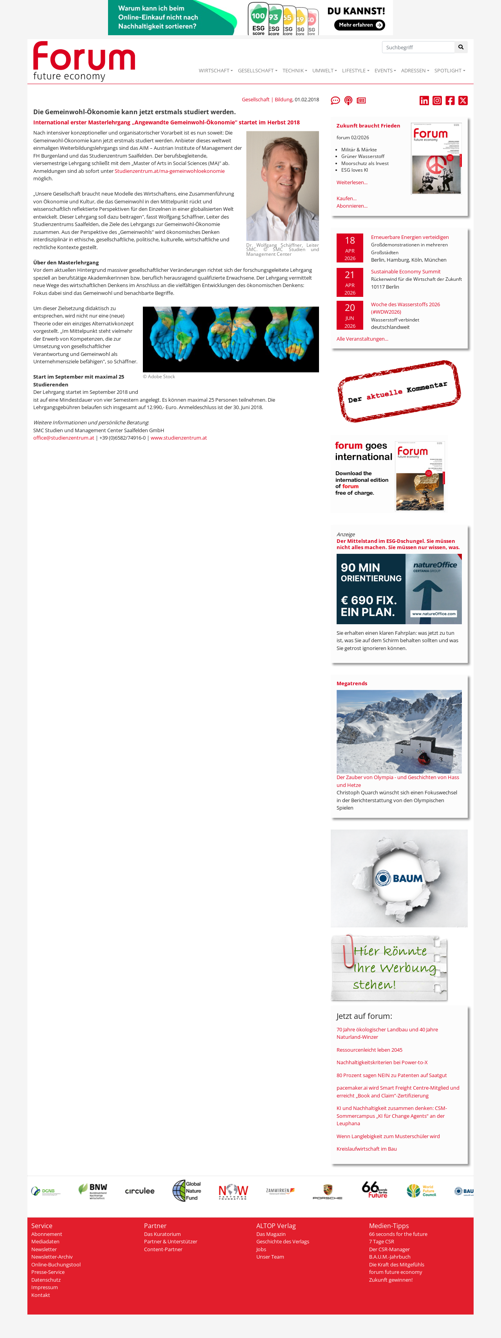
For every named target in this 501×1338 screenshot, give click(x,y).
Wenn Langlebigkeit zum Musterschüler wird (388, 1136)
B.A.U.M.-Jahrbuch (390, 1256)
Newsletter (44, 1249)
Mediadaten (45, 1241)
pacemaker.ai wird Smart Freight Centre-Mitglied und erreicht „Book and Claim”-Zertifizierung (398, 1091)
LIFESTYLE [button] (354, 70)
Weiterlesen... (352, 182)
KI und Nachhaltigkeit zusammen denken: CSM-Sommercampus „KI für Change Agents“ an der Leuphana (392, 1116)
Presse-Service (48, 1271)
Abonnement (46, 1233)
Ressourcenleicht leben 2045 (369, 1049)
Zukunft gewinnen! (391, 1279)
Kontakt (40, 1294)
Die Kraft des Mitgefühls (396, 1264)
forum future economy (395, 1271)
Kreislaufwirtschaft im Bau (367, 1148)
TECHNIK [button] (293, 70)
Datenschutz (46, 1279)
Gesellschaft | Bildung (267, 99)
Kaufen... (347, 198)
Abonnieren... (352, 205)
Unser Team (270, 1256)
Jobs (261, 1249)
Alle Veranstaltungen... (362, 338)
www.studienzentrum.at (179, 437)
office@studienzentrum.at (63, 437)
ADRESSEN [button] (413, 70)
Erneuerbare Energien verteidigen (410, 237)
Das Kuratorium (162, 1233)
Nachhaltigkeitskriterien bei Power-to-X (382, 1062)
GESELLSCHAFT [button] (256, 70)
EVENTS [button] (384, 70)
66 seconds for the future (398, 1233)
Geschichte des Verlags (282, 1241)
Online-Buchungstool (56, 1264)
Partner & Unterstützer (170, 1241)
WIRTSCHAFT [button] (214, 70)
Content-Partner (163, 1249)
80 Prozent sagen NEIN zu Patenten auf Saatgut (392, 1075)
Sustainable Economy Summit (406, 271)
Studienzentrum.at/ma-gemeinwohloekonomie (170, 170)
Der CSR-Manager (389, 1249)
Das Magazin (271, 1233)
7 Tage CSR (381, 1241)
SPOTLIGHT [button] (447, 70)
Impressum (44, 1287)
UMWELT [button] (322, 70)
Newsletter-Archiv (52, 1256)
